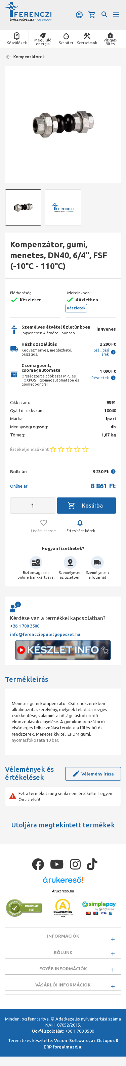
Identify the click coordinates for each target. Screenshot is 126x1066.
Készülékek (17, 43)
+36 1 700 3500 (24, 625)
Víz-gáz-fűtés (110, 42)
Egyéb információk (63, 973)
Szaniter (66, 43)
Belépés (79, 15)
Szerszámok (87, 43)
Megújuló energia (42, 42)
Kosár (92, 15)
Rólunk (63, 954)
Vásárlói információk (63, 991)
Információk (63, 936)
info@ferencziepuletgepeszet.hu (45, 634)
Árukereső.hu (63, 891)
